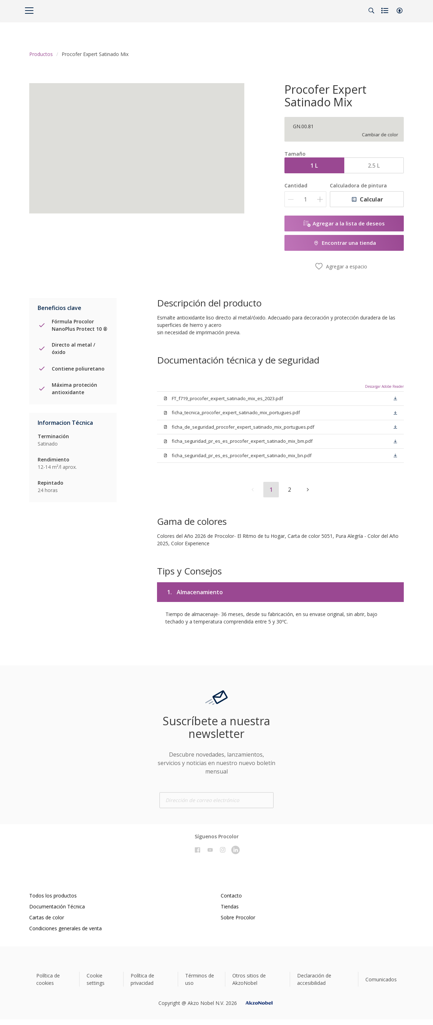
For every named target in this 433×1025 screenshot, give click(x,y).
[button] (399, 10)
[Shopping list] (385, 10)
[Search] (371, 10)
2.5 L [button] (374, 165)
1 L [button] (314, 165)
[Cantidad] (305, 199)
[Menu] (29, 10)
